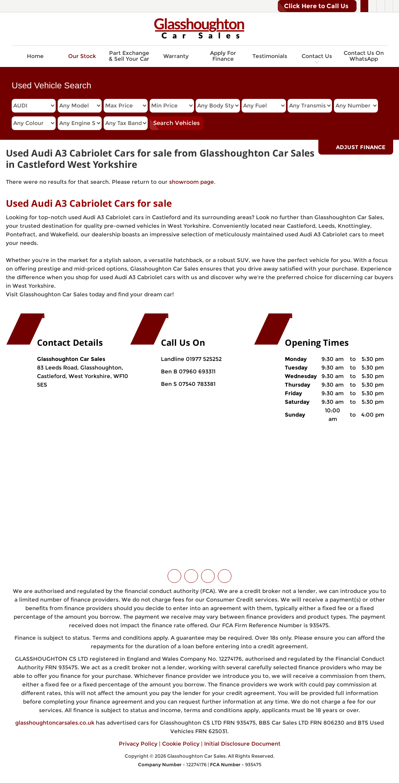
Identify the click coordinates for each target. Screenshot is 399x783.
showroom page (191, 181)
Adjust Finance (360, 147)
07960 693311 (196, 371)
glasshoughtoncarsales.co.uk (54, 722)
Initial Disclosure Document (242, 743)
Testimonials (269, 56)
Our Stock (82, 56)
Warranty (176, 56)
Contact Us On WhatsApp (364, 55)
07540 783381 (196, 383)
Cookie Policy (181, 743)
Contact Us (317, 56)
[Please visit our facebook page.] (372, 6)
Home (35, 56)
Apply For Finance (223, 55)
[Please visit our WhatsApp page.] (389, 6)
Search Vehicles (176, 123)
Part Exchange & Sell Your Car (129, 55)
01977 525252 (204, 358)
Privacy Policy (138, 743)
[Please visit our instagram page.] (380, 6)
